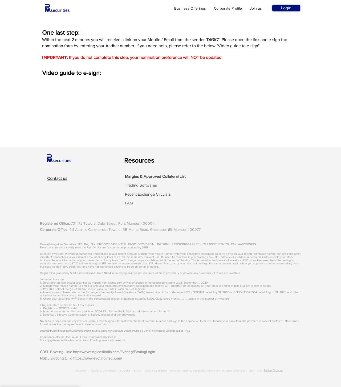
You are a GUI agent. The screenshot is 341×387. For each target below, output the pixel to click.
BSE (181, 330)
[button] (155, 176)
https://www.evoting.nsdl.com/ (97, 358)
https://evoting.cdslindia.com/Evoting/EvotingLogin (114, 352)
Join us (256, 8)
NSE (187, 330)
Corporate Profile (228, 8)
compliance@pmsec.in (102, 336)
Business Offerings (190, 8)
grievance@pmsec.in (112, 340)
